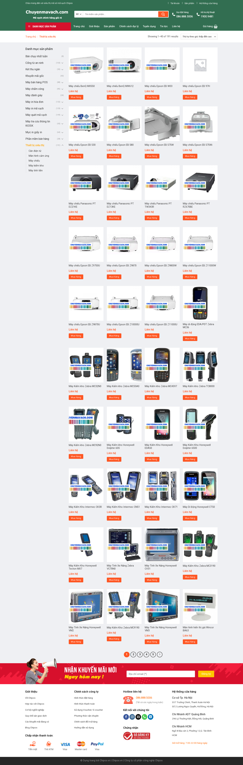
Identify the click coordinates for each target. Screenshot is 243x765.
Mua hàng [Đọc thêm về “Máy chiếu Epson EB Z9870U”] (76, 335)
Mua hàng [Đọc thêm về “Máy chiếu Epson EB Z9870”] (114, 276)
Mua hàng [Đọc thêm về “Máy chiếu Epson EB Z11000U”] (152, 335)
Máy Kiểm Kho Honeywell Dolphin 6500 (197, 447)
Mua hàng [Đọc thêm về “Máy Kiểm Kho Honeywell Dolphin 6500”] (190, 459)
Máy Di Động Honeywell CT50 (199, 507)
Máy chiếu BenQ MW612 (120, 86)
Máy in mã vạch (34, 108)
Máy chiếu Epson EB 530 (82, 144)
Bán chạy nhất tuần (36, 56)
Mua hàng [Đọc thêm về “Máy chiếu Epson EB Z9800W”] (152, 276)
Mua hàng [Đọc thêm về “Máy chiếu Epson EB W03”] (152, 97)
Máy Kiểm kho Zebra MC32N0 (85, 386)
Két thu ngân (32, 69)
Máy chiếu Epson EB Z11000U (161, 324)
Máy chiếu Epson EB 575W (159, 144)
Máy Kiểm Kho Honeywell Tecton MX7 (83, 567)
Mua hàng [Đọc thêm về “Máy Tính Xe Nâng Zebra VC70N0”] (114, 580)
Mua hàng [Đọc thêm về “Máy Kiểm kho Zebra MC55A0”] (114, 397)
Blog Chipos (31, 727)
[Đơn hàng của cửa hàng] (199, 36)
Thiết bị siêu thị (34, 145)
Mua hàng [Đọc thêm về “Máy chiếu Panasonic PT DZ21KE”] (76, 218)
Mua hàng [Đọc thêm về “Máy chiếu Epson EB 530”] (76, 156)
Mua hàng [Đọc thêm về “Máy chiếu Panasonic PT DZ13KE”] (114, 218)
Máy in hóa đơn (34, 101)
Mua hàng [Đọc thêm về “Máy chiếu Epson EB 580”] (114, 156)
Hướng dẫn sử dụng (84, 727)
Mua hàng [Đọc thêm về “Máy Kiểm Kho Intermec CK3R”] (76, 518)
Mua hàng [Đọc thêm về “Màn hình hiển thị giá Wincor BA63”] (190, 641)
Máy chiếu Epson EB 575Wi (197, 144)
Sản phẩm (109, 26)
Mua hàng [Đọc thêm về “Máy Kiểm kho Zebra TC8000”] (190, 397)
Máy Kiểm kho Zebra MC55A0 (123, 386)
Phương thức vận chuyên (86, 715)
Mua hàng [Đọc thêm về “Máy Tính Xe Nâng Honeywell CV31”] (152, 580)
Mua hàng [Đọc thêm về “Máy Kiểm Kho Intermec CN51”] (114, 518)
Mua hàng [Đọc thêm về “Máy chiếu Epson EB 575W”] (152, 156)
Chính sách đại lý (129, 26)
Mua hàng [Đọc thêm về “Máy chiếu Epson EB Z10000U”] (114, 335)
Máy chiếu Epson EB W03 (158, 86)
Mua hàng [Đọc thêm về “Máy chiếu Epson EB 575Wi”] (190, 156)
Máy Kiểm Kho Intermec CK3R (85, 507)
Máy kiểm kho (36, 165)
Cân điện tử (35, 151)
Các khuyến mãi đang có (37, 721)
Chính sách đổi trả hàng (85, 721)
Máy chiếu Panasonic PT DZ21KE (82, 205)
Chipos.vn (105, 760)
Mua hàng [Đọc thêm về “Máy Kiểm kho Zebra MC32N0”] (76, 397)
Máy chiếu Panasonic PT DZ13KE (120, 205)
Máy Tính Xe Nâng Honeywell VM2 (85, 629)
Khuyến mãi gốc (34, 75)
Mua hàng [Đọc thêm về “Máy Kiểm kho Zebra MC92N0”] (76, 456)
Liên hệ (176, 26)
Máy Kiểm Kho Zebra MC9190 (123, 627)
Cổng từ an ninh (34, 62)
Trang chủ (79, 26)
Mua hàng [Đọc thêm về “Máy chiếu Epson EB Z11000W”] (190, 276)
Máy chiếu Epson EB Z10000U (123, 324)
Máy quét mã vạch (36, 114)
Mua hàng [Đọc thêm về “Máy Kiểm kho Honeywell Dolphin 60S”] (114, 459)
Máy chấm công (34, 88)
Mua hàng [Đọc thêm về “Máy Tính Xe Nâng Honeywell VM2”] (76, 641)
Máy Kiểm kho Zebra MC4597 (161, 386)
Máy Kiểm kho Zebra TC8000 (199, 386)
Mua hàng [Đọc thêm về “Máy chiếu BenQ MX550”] (76, 97)
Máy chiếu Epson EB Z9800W (161, 265)
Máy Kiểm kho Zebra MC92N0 (85, 445)
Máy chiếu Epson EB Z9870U (84, 324)
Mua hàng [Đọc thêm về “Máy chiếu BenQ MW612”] (114, 97)
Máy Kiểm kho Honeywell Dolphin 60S (120, 447)
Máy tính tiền (36, 170)
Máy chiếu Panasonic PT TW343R (158, 205)
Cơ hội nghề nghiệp (34, 709)
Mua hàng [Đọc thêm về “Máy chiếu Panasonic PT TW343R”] (152, 218)
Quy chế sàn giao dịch (36, 715)
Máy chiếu (34, 160)
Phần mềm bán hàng (37, 138)
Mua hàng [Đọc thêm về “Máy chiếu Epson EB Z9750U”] (76, 276)
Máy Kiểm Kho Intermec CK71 (161, 507)
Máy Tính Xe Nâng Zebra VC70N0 (120, 567)
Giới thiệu (94, 26)
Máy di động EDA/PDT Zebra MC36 (198, 326)
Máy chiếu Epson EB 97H (196, 86)
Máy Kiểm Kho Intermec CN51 (123, 507)
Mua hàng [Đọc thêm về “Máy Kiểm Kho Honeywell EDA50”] (152, 459)
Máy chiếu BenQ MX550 (82, 86)
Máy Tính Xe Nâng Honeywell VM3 (161, 629)
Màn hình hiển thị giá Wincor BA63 (198, 629)
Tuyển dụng (149, 26)
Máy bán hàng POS (36, 82)
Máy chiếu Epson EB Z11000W (199, 265)
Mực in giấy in (33, 132)
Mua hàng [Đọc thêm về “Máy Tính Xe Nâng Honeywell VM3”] (152, 641)
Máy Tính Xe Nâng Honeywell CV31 (161, 567)
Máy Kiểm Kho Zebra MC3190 (199, 565)
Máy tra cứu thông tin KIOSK (37, 123)
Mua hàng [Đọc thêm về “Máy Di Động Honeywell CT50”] (190, 518)
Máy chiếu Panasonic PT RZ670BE (196, 205)
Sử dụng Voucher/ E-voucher (88, 709)
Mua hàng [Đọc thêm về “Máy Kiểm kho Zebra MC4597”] (152, 397)
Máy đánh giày (33, 95)
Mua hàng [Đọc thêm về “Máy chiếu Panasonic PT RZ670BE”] (190, 218)
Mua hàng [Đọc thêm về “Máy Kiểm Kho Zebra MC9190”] (114, 639)
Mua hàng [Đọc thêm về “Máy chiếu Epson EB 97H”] (190, 97)
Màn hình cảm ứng (39, 155)
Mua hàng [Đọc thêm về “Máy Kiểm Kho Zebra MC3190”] (190, 577)
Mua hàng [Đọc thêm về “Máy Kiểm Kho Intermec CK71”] (152, 518)
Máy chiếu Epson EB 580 (120, 144)
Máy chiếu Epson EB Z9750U (84, 265)
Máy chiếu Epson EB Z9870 (121, 265)
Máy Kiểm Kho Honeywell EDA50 (159, 447)
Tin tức (164, 26)
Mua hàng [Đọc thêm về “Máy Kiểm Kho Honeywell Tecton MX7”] (76, 580)
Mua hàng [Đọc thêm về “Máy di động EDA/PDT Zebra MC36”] (190, 338)
